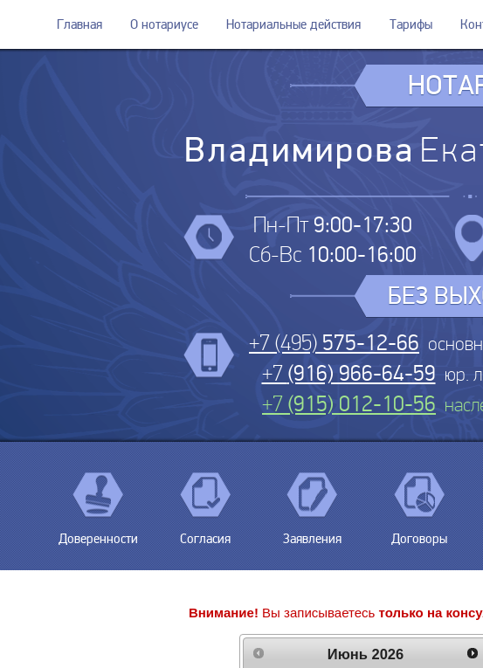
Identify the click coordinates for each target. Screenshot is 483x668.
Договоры (419, 532)
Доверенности (98, 532)
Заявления (312, 532)
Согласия (205, 532)
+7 (349, 373)
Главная (79, 24)
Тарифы (411, 24)
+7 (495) (334, 342)
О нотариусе (164, 24)
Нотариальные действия (293, 24)
